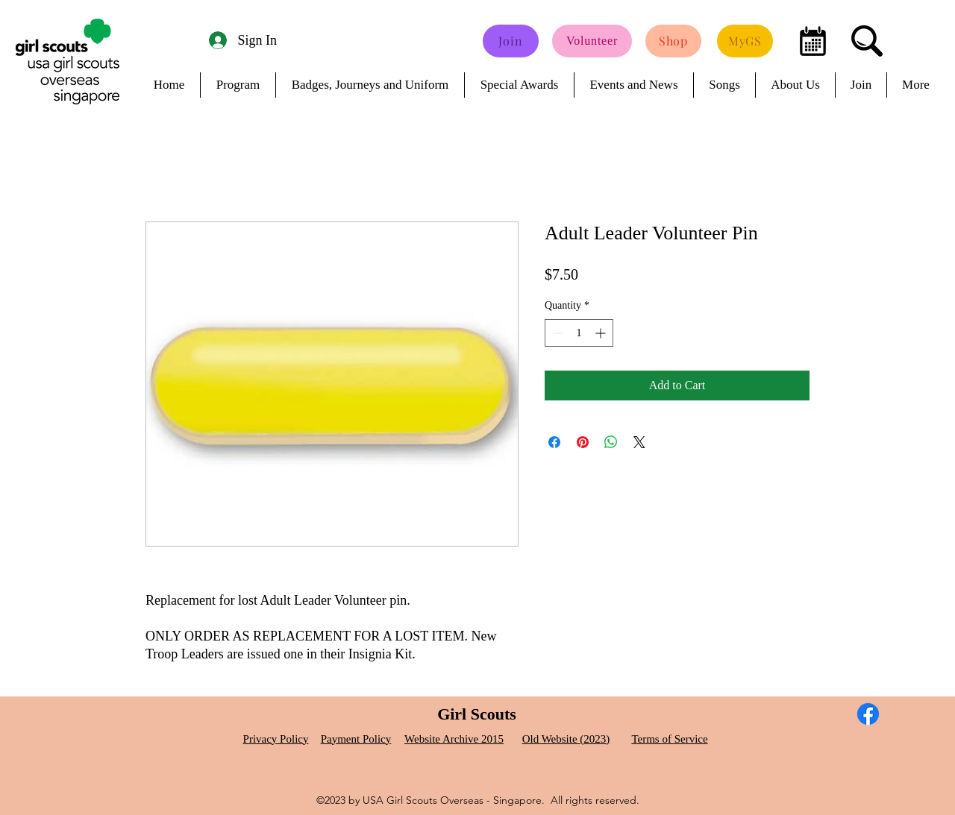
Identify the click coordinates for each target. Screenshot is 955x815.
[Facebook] (868, 714)
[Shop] (673, 41)
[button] (10, 4)
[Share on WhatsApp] (611, 442)
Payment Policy (356, 739)
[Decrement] (556, 333)
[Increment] (601, 333)
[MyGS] (745, 41)
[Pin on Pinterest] (583, 442)
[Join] (511, 41)
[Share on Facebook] (554, 442)
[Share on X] (639, 442)
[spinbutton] (579, 333)
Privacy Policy (276, 739)
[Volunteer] (592, 41)
